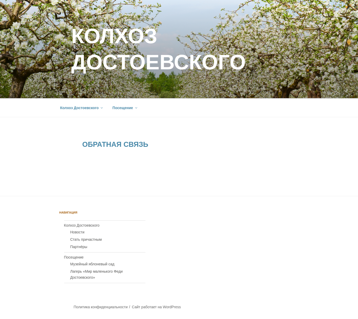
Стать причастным (86, 239)
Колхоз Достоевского (82, 108)
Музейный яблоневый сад (92, 264)
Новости (77, 232)
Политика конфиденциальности (100, 307)
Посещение (125, 108)
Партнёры (78, 247)
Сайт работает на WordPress (156, 307)
